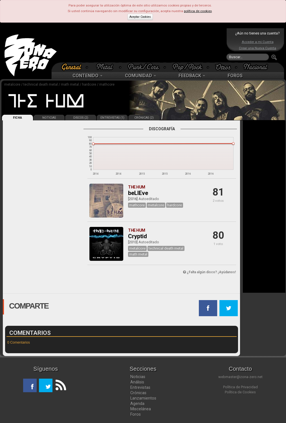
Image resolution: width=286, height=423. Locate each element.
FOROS (235, 75)
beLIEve (138, 193)
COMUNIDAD (140, 75)
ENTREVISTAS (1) (112, 118)
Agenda (137, 403)
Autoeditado (148, 199)
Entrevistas (140, 387)
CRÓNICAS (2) (144, 118)
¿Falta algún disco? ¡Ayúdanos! (209, 272)
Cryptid (137, 236)
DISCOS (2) (80, 118)
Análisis (137, 382)
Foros (135, 414)
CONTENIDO (87, 75)
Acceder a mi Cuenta (258, 42)
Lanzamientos (143, 398)
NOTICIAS (49, 118)
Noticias (137, 376)
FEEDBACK (192, 75)
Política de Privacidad (240, 387)
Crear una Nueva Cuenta (257, 48)
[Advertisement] (141, 45)
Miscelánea (140, 409)
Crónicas (138, 393)
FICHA (17, 118)
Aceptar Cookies (140, 17)
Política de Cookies (240, 392)
